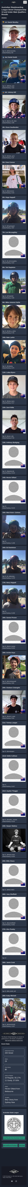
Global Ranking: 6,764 (8, 438)
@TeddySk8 (10, 296)
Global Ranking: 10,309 (8, 613)
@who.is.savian (11, 646)
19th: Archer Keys (8, 652)
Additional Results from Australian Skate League (14, 1138)
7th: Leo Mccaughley (9, 232)
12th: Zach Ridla (8, 407)
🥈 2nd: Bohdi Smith (9, 57)
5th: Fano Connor (8, 162)
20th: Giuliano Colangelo (11, 687)
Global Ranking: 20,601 (8, 924)
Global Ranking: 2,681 (8, 683)
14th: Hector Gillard (9, 477)
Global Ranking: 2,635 (8, 298)
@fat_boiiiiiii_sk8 (11, 991)
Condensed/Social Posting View (10, 1145)
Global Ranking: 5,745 (8, 333)
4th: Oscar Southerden (10, 127)
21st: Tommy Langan (9, 722)
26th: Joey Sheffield (9, 894)
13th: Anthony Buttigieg (10, 442)
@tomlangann (10, 751)
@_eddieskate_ (11, 576)
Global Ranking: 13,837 (8, 1026)
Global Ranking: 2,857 (8, 227)
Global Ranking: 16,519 (8, 473)
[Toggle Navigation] (2, 2)
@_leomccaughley (12, 261)
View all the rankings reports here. (14, 1040)
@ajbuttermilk (10, 471)
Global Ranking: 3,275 (8, 368)
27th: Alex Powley (8, 929)
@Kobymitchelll (11, 1024)
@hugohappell (11, 226)
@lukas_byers (10, 401)
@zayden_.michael (12, 819)
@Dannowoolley (11, 51)
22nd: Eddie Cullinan (9, 756)
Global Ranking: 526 (7, 52)
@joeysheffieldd (11, 923)
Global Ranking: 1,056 (8, 122)
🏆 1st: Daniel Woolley (10, 22)
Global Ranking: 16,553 (8, 856)
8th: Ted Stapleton (8, 267)
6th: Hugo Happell (8, 197)
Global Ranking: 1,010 (8, 87)
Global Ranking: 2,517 (8, 403)
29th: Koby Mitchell (9, 996)
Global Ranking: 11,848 (8, 543)
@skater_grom (11, 156)
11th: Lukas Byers (8, 372)
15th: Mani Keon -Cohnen (11, 512)
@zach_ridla (10, 436)
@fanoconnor (10, 191)
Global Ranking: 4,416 (8, 192)
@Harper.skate (11, 854)
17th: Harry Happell (9, 582)
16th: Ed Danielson (9, 547)
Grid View (22, 1145)
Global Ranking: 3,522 (8, 262)
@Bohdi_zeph (10, 86)
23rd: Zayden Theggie (10, 791)
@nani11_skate (11, 716)
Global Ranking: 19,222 (8, 821)
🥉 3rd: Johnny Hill (9, 92)
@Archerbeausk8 (11, 681)
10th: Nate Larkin (8, 337)
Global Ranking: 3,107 (8, 157)
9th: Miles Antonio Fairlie (11, 302)
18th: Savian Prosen (9, 617)
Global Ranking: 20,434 (8, 648)
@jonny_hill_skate (12, 121)
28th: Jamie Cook (8, 962)
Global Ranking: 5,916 (8, 718)
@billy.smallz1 (10, 889)
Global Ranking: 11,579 (8, 578)
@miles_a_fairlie (11, 331)
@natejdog (10, 366)
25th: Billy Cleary (8, 861)
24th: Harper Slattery (9, 826)
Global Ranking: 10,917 (8, 786)
